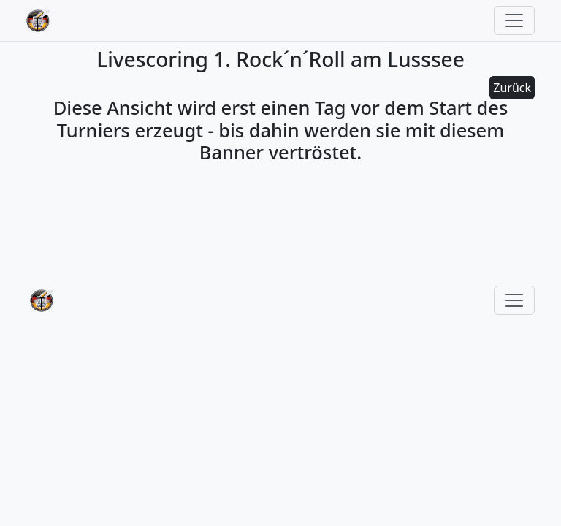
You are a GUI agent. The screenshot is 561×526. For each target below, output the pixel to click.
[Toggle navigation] (514, 20)
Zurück (512, 88)
